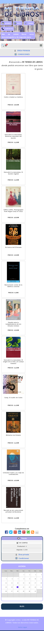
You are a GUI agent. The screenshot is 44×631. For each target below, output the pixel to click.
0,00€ (22, 550)
